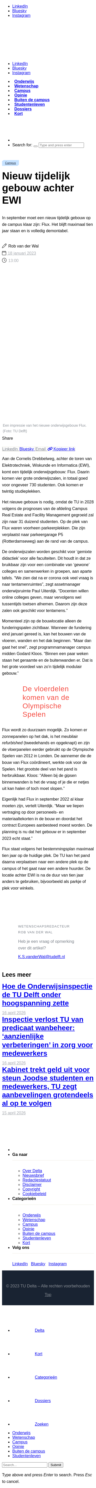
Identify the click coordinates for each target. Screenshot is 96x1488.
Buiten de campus (32, 100)
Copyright (31, 1189)
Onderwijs (24, 81)
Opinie (20, 95)
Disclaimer (32, 1184)
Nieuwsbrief (33, 1175)
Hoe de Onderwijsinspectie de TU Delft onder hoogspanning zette (47, 994)
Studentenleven (29, 104)
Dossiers (23, 109)
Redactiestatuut (37, 1180)
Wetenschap (26, 86)
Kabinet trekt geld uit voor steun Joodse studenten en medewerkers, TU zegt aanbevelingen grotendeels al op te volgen (48, 1086)
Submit (55, 1465)
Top (48, 1295)
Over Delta (32, 1171)
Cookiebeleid (34, 1194)
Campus (22, 90)
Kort (18, 113)
